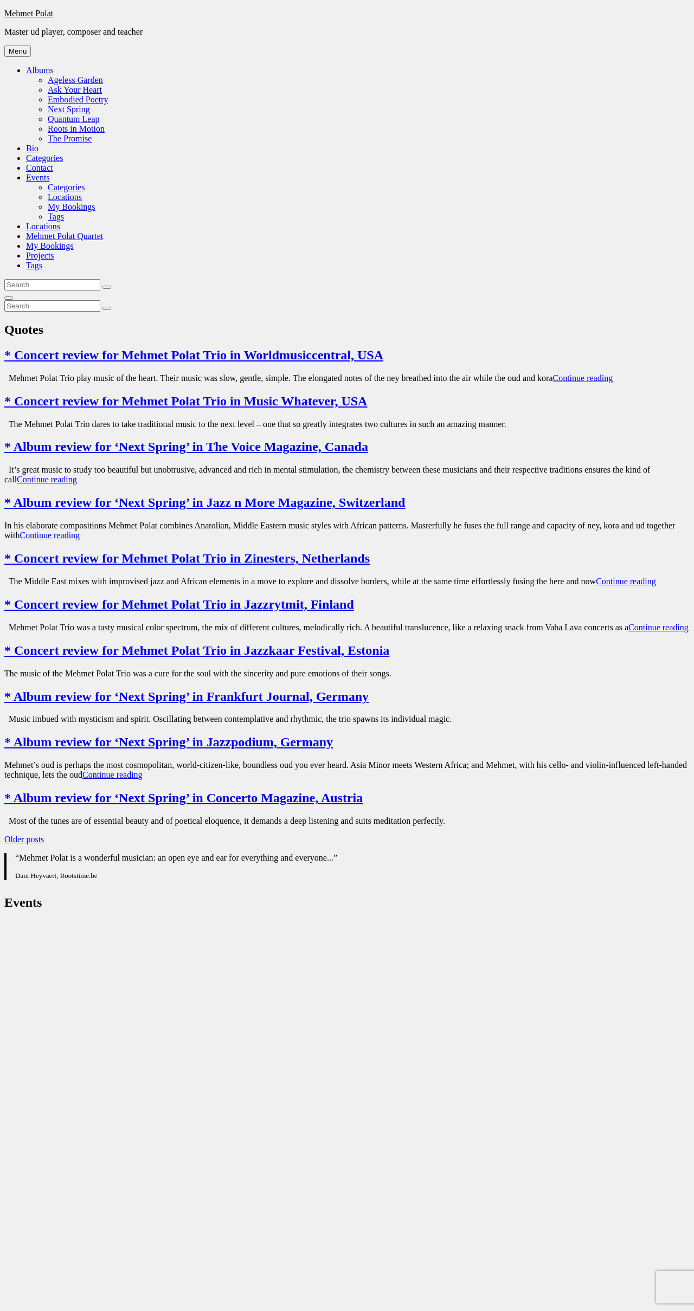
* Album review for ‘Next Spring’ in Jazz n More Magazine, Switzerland (204, 502)
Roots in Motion (76, 128)
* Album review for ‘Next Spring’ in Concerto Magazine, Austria (183, 798)
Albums (40, 70)
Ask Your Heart (75, 89)
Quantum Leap (74, 119)
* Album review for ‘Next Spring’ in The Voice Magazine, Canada (186, 447)
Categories (44, 158)
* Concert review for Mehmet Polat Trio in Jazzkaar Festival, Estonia (196, 650)
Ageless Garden (75, 80)
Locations (65, 197)
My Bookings (71, 206)
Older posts (24, 839)
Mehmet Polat (28, 13)
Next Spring (69, 109)
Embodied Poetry (78, 99)
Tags (56, 216)
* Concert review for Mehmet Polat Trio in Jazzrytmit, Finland (179, 604)
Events (38, 177)
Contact (39, 167)
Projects (40, 255)
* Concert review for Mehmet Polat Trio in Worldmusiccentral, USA (193, 355)
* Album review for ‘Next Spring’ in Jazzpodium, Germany (168, 742)
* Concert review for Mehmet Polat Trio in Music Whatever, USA (185, 401)
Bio (32, 148)
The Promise (70, 138)
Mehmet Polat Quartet (64, 236)
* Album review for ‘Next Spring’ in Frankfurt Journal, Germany (186, 696)
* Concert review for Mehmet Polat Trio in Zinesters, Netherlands (187, 558)
